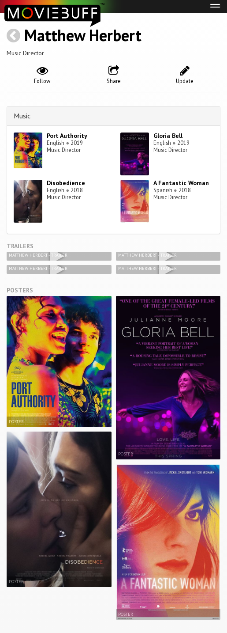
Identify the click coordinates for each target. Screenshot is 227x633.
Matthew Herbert (82, 35)
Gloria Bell (167, 136)
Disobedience (66, 183)
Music (22, 115)
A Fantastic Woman (181, 183)
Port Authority (67, 136)
